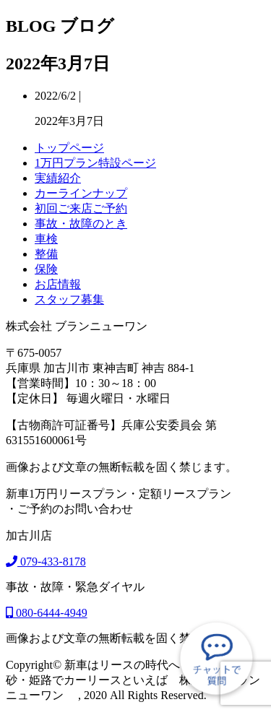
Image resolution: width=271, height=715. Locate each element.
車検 (46, 239)
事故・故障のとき (81, 223)
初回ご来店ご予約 (81, 208)
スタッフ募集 (69, 299)
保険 (46, 269)
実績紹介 (58, 178)
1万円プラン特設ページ (95, 163)
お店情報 (58, 284)
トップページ (69, 148)
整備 (46, 254)
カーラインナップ (81, 193)
